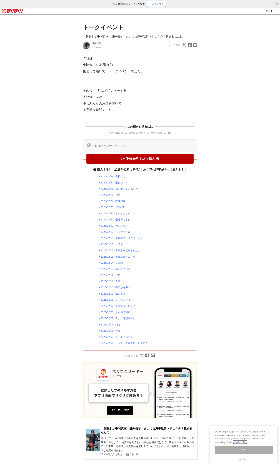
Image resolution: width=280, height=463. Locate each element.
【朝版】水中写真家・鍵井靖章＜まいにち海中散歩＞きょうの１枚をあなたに (133, 36)
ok (243, 453)
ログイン (270, 10)
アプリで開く (156, 3)
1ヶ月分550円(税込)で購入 (140, 158)
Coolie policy (240, 445)
